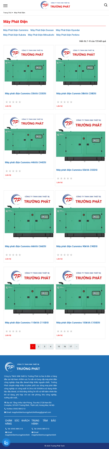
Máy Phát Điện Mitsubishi (41, 35)
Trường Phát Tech (58, 446)
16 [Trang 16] (65, 346)
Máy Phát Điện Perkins (67, 35)
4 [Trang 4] (50, 346)
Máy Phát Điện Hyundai (68, 30)
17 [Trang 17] (71, 346)
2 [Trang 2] (38, 346)
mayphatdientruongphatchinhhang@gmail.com (31, 412)
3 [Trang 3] (44, 346)
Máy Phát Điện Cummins (15, 30)
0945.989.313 (19, 409)
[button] (105, 5)
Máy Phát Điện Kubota (14, 35)
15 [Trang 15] (59, 346)
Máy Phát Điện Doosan (42, 30)
